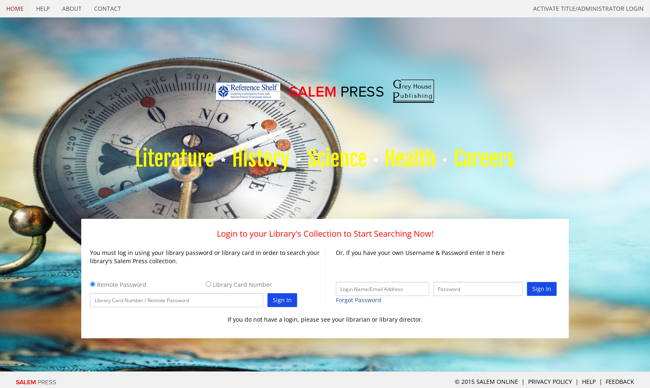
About (72, 8)
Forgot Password (358, 300)
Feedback (620, 382)
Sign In (282, 300)
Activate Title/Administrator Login (588, 8)
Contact (107, 8)
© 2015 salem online (487, 382)
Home (15, 8)
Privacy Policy (550, 382)
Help (43, 8)
